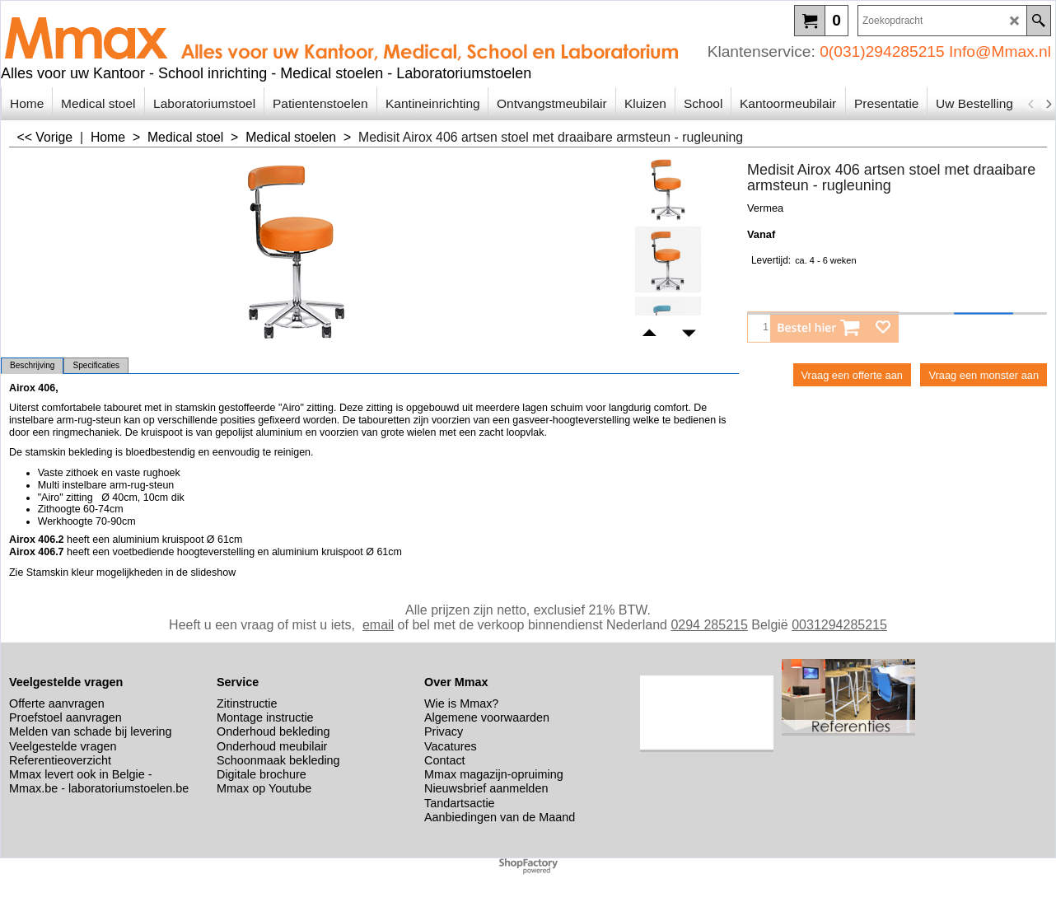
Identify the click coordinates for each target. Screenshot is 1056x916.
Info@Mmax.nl (1000, 51)
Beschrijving (32, 365)
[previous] (1031, 103)
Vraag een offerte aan (852, 375)
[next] (1047, 103)
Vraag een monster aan (983, 375)
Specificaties (95, 365)
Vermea (765, 208)
